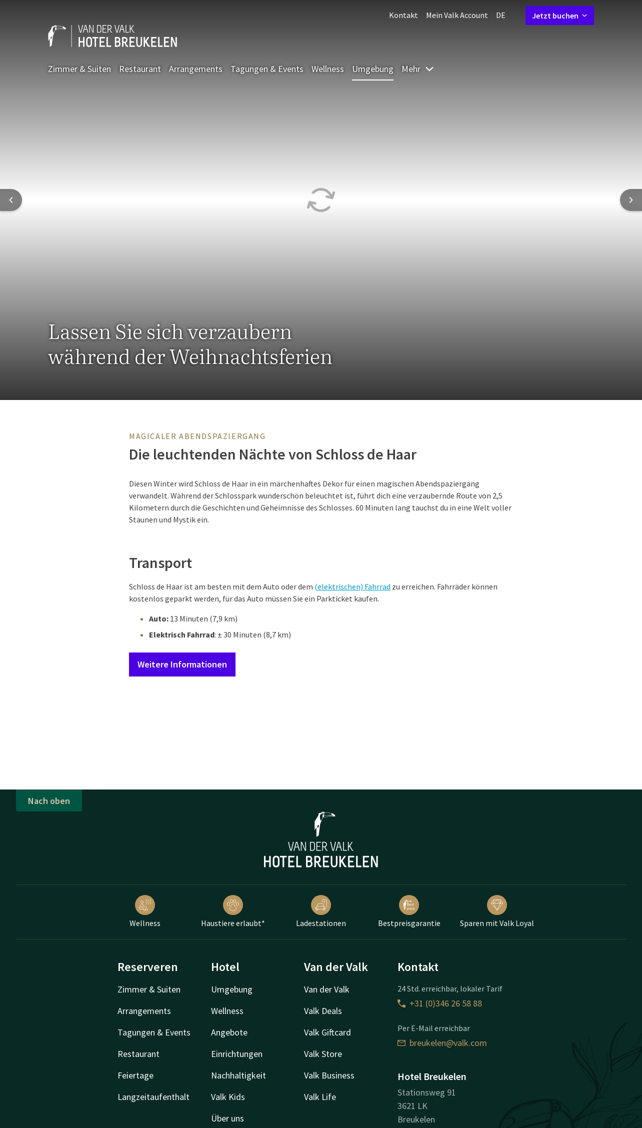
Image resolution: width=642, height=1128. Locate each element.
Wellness (328, 68)
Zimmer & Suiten (79, 68)
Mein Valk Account (457, 15)
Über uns (227, 1118)
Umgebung (373, 68)
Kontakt (403, 15)
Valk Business (329, 1075)
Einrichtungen (236, 1054)
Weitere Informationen (182, 664)
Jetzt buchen (560, 15)
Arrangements (195, 68)
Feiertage (136, 1075)
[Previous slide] (11, 200)
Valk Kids (228, 1096)
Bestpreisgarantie (409, 911)
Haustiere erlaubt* (233, 911)
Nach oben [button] (49, 800)
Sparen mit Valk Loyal (497, 911)
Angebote (229, 1032)
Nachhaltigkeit (238, 1075)
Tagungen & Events (267, 68)
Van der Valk (327, 989)
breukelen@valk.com (442, 1042)
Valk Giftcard (327, 1032)
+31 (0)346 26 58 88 (440, 1003)
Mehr (418, 68)
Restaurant (140, 68)
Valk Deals (323, 1010)
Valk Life (320, 1096)
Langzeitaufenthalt (154, 1096)
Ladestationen (321, 911)
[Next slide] (631, 200)
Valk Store (323, 1054)
